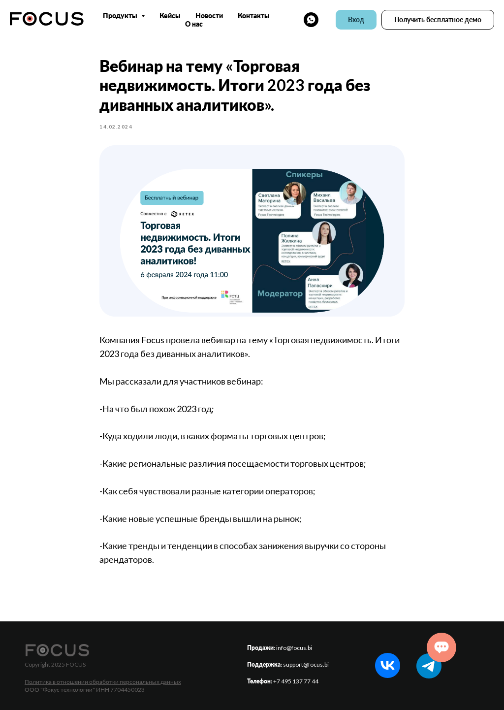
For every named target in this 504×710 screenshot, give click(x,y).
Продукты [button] (121, 15)
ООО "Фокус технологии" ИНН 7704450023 (85, 689)
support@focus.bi (306, 664)
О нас (194, 24)
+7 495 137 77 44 (295, 681)
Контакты (254, 15)
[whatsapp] (311, 19)
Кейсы (170, 15)
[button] (437, 20)
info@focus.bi (294, 647)
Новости (209, 15)
